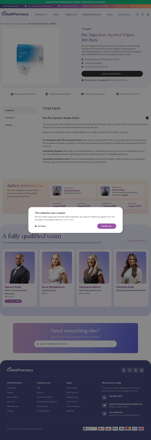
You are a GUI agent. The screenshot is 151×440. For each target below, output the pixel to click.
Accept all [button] (107, 226)
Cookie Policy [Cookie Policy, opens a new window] (68, 219)
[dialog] (75, 220)
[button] (40, 226)
